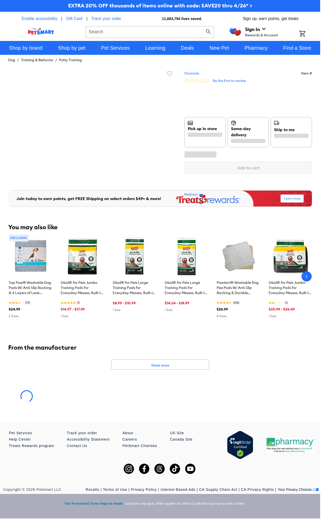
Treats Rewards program (31, 446)
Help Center (20, 439)
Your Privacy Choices (298, 489)
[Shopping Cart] (309, 34)
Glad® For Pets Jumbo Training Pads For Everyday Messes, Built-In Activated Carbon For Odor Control (82, 288)
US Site (177, 433)
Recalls (92, 489)
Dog (11, 60)
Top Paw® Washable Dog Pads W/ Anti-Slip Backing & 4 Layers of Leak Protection (30, 288)
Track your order (106, 18)
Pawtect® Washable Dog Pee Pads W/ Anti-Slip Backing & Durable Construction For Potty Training (238, 288)
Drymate (191, 73)
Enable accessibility (39, 18)
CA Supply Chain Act (218, 489)
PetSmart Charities (139, 446)
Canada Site (181, 439)
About (127, 433)
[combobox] (150, 31)
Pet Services (20, 433)
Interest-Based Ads (178, 489)
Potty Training (70, 60)
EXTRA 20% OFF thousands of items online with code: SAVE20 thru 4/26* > (160, 5)
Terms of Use (115, 489)
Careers (129, 439)
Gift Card (74, 18)
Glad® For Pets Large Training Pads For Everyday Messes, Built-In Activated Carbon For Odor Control (134, 288)
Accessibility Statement (88, 439)
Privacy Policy (144, 489)
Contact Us (77, 446)
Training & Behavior (37, 60)
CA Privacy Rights (257, 489)
